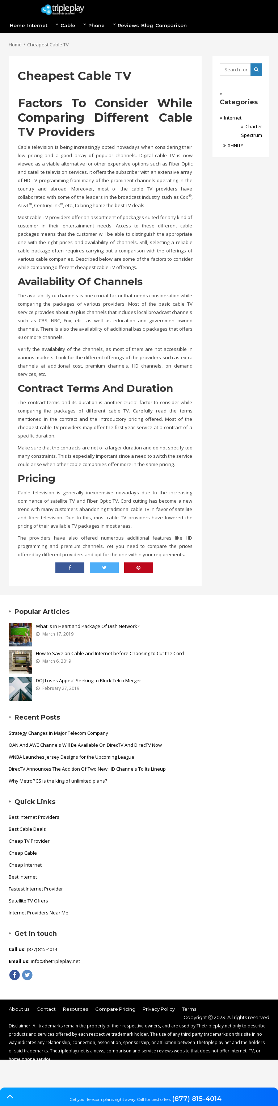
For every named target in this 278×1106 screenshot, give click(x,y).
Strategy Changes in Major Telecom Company (58, 733)
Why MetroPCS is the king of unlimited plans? (58, 781)
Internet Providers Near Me (38, 912)
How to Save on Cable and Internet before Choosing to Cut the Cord (110, 653)
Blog (147, 25)
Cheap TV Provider (29, 841)
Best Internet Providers (34, 817)
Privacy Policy (159, 1009)
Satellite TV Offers (28, 900)
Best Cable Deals (27, 829)
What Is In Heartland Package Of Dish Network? (87, 626)
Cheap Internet (25, 865)
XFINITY (235, 145)
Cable (73, 25)
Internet (42, 25)
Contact (46, 1009)
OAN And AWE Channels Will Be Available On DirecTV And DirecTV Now (85, 745)
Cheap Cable (23, 853)
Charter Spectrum (251, 130)
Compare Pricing (115, 1009)
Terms (189, 1009)
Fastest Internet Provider (36, 888)
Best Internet (23, 877)
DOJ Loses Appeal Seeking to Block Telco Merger (88, 680)
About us (19, 1009)
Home (17, 25)
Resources (75, 1009)
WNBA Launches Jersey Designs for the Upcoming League (71, 757)
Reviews (128, 25)
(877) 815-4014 (197, 1098)
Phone (101, 25)
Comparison (171, 25)
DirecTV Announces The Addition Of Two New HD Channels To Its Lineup (87, 769)
